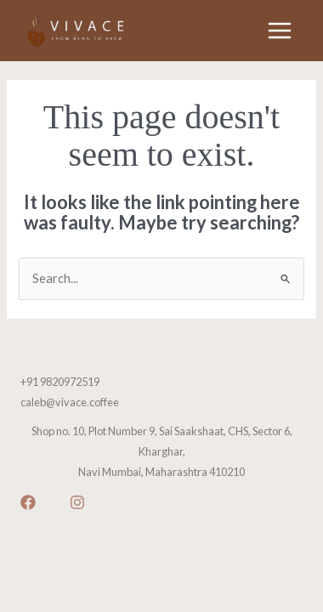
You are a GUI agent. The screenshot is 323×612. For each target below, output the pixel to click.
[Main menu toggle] (280, 31)
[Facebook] (28, 502)
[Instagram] (77, 502)
